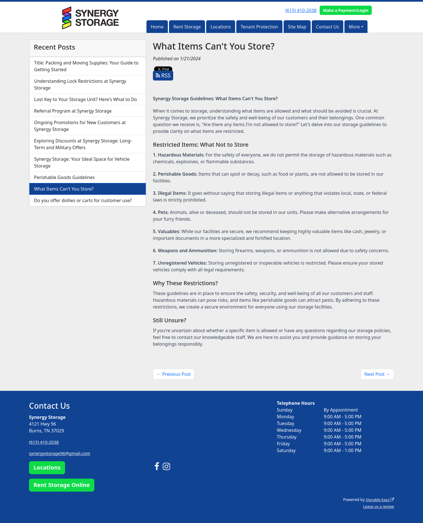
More (354, 27)
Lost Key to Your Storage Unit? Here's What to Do (85, 99)
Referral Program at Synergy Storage (73, 111)
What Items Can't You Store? (64, 189)
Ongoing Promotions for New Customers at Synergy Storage (80, 125)
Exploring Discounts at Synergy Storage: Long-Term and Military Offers (83, 144)
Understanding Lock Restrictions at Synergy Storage (80, 84)
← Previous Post (174, 374)
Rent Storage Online (62, 485)
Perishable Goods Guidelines (64, 177)
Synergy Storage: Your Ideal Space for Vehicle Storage (82, 162)
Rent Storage (187, 27)
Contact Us (327, 27)
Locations (221, 27)
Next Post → (377, 374)
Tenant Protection (259, 27)
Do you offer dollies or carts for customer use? (83, 200)
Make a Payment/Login (345, 10)
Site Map (297, 27)
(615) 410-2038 (300, 10)
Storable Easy (379, 499)
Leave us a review (378, 506)
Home (157, 27)
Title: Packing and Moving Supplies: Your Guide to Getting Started (86, 66)
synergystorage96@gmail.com (61, 453)
